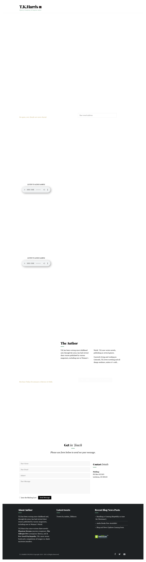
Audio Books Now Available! (107, 523)
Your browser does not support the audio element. (36, 190)
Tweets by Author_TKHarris (67, 517)
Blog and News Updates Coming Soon (110, 527)
